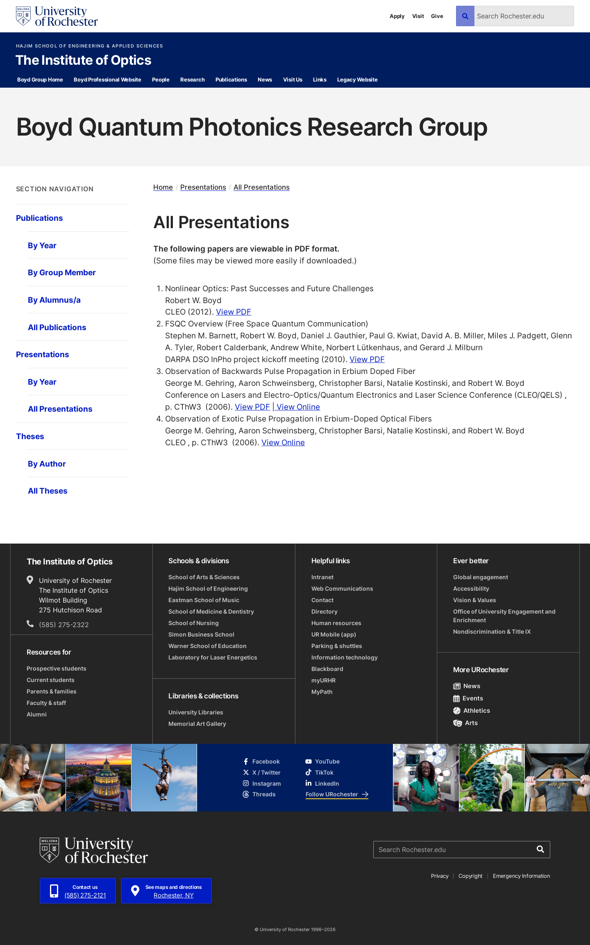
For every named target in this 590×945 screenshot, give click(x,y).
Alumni (37, 714)
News (265, 79)
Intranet (322, 577)
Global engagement (480, 577)
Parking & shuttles (336, 646)
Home (163, 187)
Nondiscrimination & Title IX (492, 631)
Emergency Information (521, 875)
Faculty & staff (46, 703)
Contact (322, 600)
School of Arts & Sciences (204, 577)
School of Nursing (193, 623)
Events (468, 698)
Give (437, 16)
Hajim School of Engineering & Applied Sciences (89, 46)
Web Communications (342, 588)
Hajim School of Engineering (208, 588)
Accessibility (471, 588)
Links (320, 79)
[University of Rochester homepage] (57, 16)
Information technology (344, 657)
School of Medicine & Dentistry (211, 611)
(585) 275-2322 (64, 624)
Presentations (203, 187)
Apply (397, 16)
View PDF (233, 311)
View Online (297, 406)
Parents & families (52, 691)
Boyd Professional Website (107, 79)
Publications (231, 79)
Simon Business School (201, 634)
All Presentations (262, 187)
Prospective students (56, 668)
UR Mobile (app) (333, 634)
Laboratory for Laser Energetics (212, 657)
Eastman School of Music (203, 600)
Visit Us (292, 79)
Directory (324, 611)
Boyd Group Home (40, 79)
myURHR (323, 680)
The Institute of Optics (83, 60)
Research (192, 79)
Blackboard (327, 669)
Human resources (336, 623)
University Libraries (195, 712)
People (160, 79)
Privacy (439, 875)
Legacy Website (357, 79)
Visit (418, 16)
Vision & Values (474, 600)
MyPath (322, 692)
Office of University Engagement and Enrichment (504, 615)
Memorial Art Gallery (197, 723)
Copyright (470, 875)
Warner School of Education (207, 646)
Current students (51, 680)
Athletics (471, 710)
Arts (465, 722)
